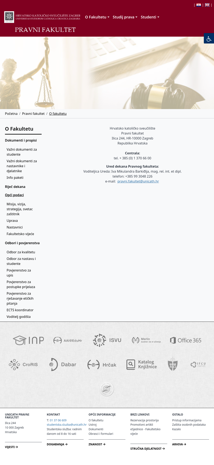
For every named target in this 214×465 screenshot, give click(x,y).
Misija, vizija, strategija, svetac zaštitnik (20, 209)
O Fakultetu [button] (95, 16)
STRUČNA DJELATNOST (147, 449)
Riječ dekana (15, 186)
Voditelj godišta (19, 316)
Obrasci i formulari (101, 434)
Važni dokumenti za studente (22, 152)
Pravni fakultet (33, 113)
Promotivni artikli (141, 425)
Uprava (12, 220)
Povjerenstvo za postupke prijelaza (21, 284)
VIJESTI (11, 447)
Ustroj (92, 425)
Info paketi (15, 177)
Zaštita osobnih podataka (189, 425)
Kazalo (176, 429)
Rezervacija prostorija (144, 420)
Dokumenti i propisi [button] (21, 140)
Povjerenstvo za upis (19, 273)
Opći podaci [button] (14, 195)
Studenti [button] (148, 16)
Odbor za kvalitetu (21, 252)
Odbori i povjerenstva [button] (22, 243)
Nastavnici (15, 227)
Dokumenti (96, 429)
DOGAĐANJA (57, 444)
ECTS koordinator (20, 310)
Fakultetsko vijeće (20, 234)
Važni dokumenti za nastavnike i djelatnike (22, 166)
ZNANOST (97, 444)
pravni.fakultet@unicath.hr (138, 181)
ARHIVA (179, 444)
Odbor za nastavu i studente (22, 261)
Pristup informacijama (186, 420)
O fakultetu (58, 113)
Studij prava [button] (123, 16)
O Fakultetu (19, 128)
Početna (11, 113)
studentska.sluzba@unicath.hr (67, 425)
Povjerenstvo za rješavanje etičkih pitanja (20, 298)
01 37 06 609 (58, 420)
